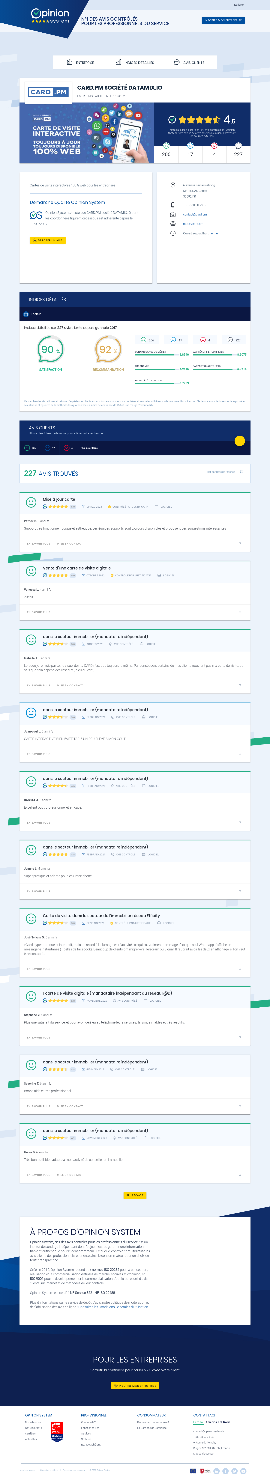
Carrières (30, 1433)
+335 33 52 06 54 (203, 1437)
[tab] (198, 1422)
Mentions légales (28, 1470)
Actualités (31, 1439)
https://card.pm (193, 224)
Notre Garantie (33, 1428)
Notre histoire (33, 1422)
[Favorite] (240, 441)
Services (86, 1433)
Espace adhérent (91, 1444)
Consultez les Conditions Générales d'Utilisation (113, 1307)
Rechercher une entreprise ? (153, 1422)
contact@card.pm (195, 214)
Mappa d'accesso (203, 1453)
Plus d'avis (135, 1195)
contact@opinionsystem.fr (208, 1431)
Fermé (213, 233)
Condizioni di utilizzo (49, 1470)
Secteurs (86, 1439)
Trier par (220, 471)
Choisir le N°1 (89, 1422)
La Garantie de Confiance (151, 1428)
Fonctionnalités (90, 1428)
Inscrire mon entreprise (223, 20)
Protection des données (74, 1470)
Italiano (239, 5)
